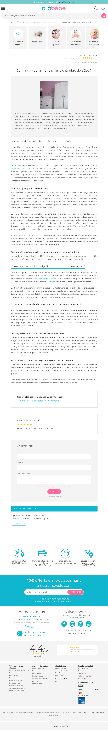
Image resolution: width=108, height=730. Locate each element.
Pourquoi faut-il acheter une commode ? (40, 401)
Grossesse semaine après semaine (59, 712)
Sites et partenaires (61, 670)
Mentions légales (37, 676)
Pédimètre (95, 712)
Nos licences (59, 675)
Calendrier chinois (41, 712)
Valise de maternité (84, 676)
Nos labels (58, 673)
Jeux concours (83, 673)
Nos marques (36, 673)
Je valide (54, 491)
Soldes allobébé (37, 684)
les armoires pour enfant (46, 279)
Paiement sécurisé (85, 682)
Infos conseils (82, 671)
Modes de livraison (15, 683)
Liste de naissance (84, 668)
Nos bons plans (37, 671)
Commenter (19, 523)
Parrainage (82, 678)
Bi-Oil (102, 712)
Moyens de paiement (16, 685)
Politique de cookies (15, 680)
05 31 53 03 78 (88, 565)
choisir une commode (20, 168)
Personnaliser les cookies (17, 678)
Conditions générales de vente (19, 670)
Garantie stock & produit (17, 688)
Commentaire (23, 474)
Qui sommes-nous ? (39, 668)
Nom (19, 452)
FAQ (56, 681)
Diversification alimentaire (81, 712)
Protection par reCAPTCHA (61, 726)
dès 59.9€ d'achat (20, 557)
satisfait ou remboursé (65, 556)
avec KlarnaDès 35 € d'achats (42, 557)
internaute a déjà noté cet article (86, 62)
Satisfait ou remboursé (16, 691)
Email (20, 463)
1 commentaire (89, 55)
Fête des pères (53, 715)
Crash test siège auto (26, 712)
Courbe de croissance (10, 712)
